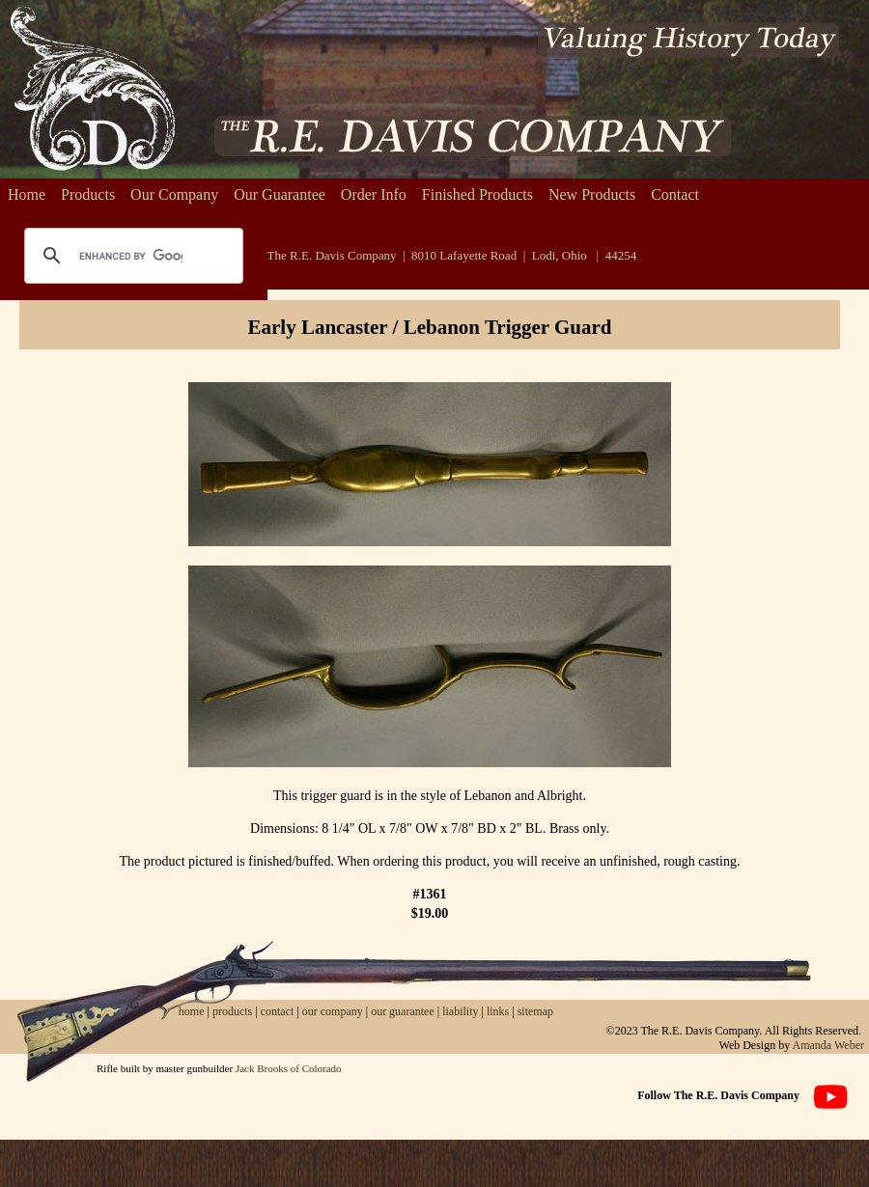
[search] (130, 255)
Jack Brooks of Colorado (289, 1068)
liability (460, 1011)
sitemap (535, 1011)
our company (331, 1011)
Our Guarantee (279, 194)
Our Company (174, 194)
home (192, 1011)
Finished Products (477, 194)
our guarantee (402, 1011)
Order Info (373, 194)
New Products (591, 194)
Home (26, 194)
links (498, 1011)
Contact (675, 194)
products (232, 1011)
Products (88, 194)
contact (279, 1011)
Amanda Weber (828, 1045)
